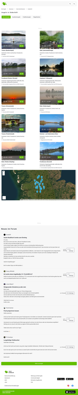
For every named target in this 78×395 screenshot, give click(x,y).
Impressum (7, 378)
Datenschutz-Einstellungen (12, 385)
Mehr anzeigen (39, 363)
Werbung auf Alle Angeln (36, 375)
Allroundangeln (6, 17)
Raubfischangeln (16, 17)
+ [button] (3, 172)
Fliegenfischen (36, 17)
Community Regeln (35, 378)
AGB (6, 380)
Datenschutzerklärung (10, 375)
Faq (32, 382)
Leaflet (21, 199)
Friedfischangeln (27, 17)
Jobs (6, 382)
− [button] (3, 174)
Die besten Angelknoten (36, 380)
